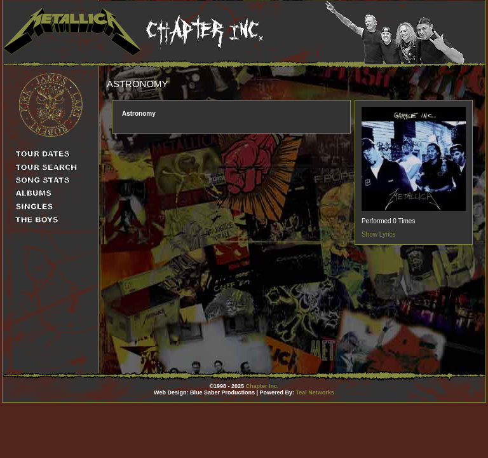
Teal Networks (315, 392)
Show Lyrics (379, 234)
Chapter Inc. (262, 386)
